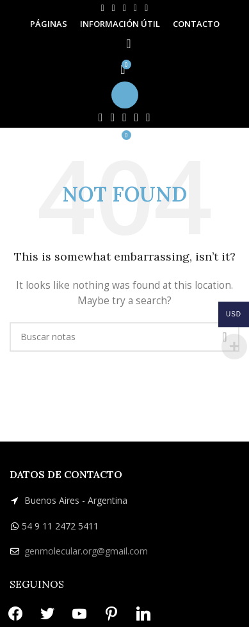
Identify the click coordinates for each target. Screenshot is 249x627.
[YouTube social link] (124, 8)
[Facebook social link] (102, 8)
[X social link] (113, 8)
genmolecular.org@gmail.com (86, 551)
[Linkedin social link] (146, 8)
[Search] (124, 43)
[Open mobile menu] (124, 95)
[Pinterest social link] (135, 8)
